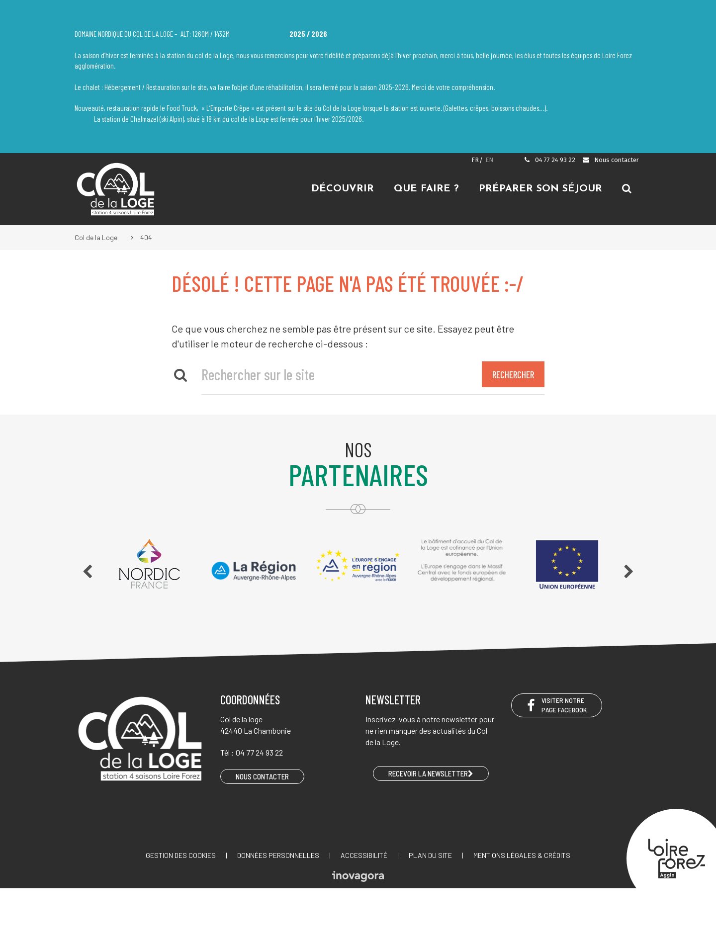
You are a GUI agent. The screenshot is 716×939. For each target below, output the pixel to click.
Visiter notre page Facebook (557, 705)
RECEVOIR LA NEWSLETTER (430, 773)
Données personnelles (278, 855)
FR (475, 160)
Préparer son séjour (540, 189)
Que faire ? (426, 189)
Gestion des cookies (181, 855)
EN (489, 160)
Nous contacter (610, 160)
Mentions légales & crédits (521, 855)
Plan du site (430, 855)
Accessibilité (364, 855)
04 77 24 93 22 (549, 160)
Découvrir (342, 189)
